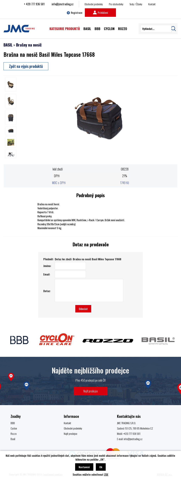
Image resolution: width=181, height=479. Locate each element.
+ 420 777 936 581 (34, 4)
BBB (13, 423)
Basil (13, 439)
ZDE (106, 474)
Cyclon (14, 428)
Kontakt (152, 4)
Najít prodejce (90, 391)
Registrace (74, 12)
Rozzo (14, 434)
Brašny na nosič (29, 45)
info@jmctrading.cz (63, 4)
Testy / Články (135, 4)
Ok (100, 467)
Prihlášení (100, 12)
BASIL (8, 45)
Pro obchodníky (116, 4)
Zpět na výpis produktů (26, 66)
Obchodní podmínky (93, 4)
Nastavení (84, 467)
